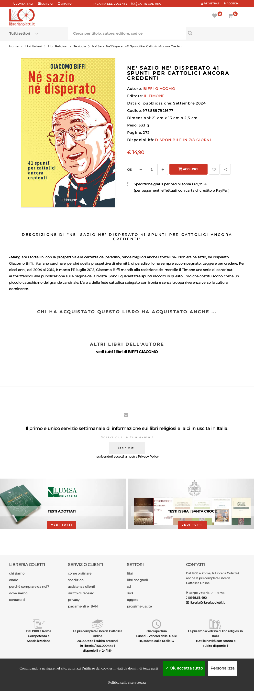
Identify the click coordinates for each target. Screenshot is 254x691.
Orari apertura (156, 631)
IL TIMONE (154, 96)
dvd (130, 593)
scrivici (47, 3)
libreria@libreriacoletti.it (207, 602)
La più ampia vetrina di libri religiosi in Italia (215, 633)
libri (130, 573)
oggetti (133, 600)
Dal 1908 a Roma (38, 631)
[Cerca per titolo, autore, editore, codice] (215, 33)
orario (66, 3)
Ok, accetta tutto (184, 668)
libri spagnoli (137, 580)
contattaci (17, 600)
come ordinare (79, 573)
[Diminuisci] (141, 169)
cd (129, 586)
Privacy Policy (148, 456)
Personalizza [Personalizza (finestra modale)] (222, 668)
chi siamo (16, 573)
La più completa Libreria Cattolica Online (97, 633)
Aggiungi (188, 169)
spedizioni (76, 580)
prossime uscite (139, 606)
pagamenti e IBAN (83, 606)
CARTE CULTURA (146, 3)
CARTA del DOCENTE (110, 3)
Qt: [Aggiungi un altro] (129, 169)
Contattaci (24, 3)
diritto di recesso (81, 593)
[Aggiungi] (163, 169)
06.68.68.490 (197, 597)
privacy (73, 600)
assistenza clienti (81, 586)
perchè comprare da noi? (29, 586)
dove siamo (18, 593)
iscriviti (127, 448)
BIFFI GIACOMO (143, 351)
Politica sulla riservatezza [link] (127, 682)
